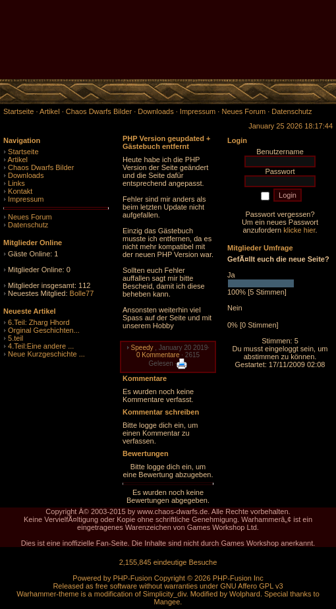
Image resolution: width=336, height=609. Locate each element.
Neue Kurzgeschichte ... (46, 354)
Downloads (25, 175)
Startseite (23, 152)
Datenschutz (28, 225)
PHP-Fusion (132, 578)
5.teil (15, 338)
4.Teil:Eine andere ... (41, 346)
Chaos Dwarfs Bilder (41, 167)
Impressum (25, 199)
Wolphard (244, 594)
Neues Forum (30, 217)
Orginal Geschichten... (44, 330)
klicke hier (299, 230)
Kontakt (20, 191)
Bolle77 (82, 293)
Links (16, 183)
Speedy (142, 347)
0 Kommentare (158, 355)
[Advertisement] (182, 20)
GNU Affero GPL (246, 586)
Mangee (167, 602)
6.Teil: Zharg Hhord (39, 322)
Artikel (17, 159)
